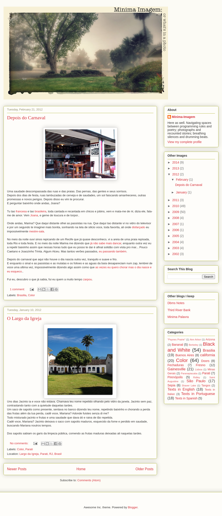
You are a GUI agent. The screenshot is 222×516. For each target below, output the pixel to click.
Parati (29, 449)
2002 (176, 254)
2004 (176, 242)
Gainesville (176, 369)
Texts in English (181, 389)
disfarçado (138, 227)
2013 (176, 168)
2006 (176, 230)
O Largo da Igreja (24, 318)
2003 (176, 248)
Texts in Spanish (186, 398)
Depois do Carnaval (26, 117)
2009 (176, 212)
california (207, 355)
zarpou (87, 279)
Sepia (171, 385)
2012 (176, 174)
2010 (176, 206)
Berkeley (193, 344)
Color (31, 295)
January (182, 192)
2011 (176, 200)
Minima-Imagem (183, 117)
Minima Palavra (178, 317)
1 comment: (18, 289)
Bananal (177, 344)
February (182, 179)
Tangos (205, 385)
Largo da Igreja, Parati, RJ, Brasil (40, 453)
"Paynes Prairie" (176, 339)
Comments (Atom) (88, 480)
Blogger (132, 507)
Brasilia (22, 295)
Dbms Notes (175, 303)
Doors (205, 361)
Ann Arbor (195, 339)
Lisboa (198, 369)
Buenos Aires (184, 355)
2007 (176, 224)
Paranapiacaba (189, 373)
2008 (176, 218)
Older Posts (144, 469)
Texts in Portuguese (198, 394)
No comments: (19, 443)
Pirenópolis (175, 377)
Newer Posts (16, 469)
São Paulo (196, 381)
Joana (34, 215)
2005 (176, 236)
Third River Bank (178, 310)
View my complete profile (184, 142)
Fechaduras (175, 365)
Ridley (196, 377)
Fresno (201, 365)
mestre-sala (36, 231)
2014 (176, 162)
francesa (21, 211)
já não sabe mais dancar (105, 243)
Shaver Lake (189, 385)
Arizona (210, 339)
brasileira (40, 211)
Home (81, 469)
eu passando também (112, 251)
